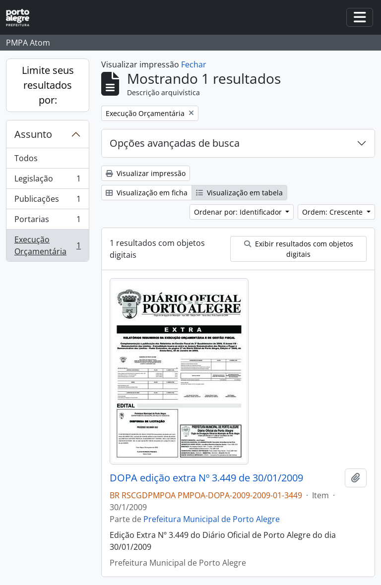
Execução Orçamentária (47, 245)
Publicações (47, 201)
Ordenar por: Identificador (239, 212)
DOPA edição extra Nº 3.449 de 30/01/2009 (206, 478)
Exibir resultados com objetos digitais (298, 249)
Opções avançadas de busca (175, 143)
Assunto (33, 134)
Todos (26, 158)
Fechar (193, 64)
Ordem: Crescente (333, 212)
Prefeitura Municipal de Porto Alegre (211, 519)
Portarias (47, 221)
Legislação (47, 181)
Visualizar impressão (146, 173)
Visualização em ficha (147, 192)
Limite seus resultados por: (48, 85)
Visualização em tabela (239, 192)
